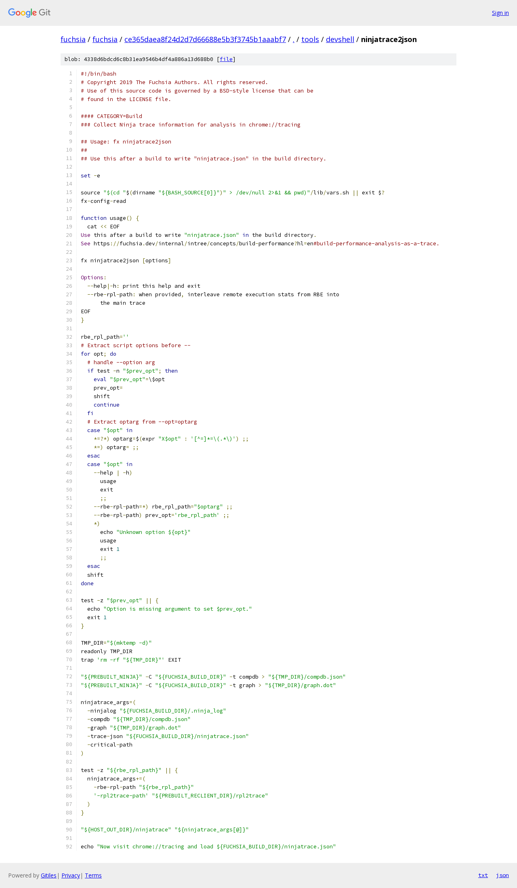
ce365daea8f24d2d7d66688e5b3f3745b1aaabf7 (205, 39)
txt (483, 875)
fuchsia (73, 39)
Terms (93, 875)
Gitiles (49, 875)
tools (310, 39)
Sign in (500, 13)
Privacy (70, 875)
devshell (340, 39)
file (226, 59)
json (502, 875)
